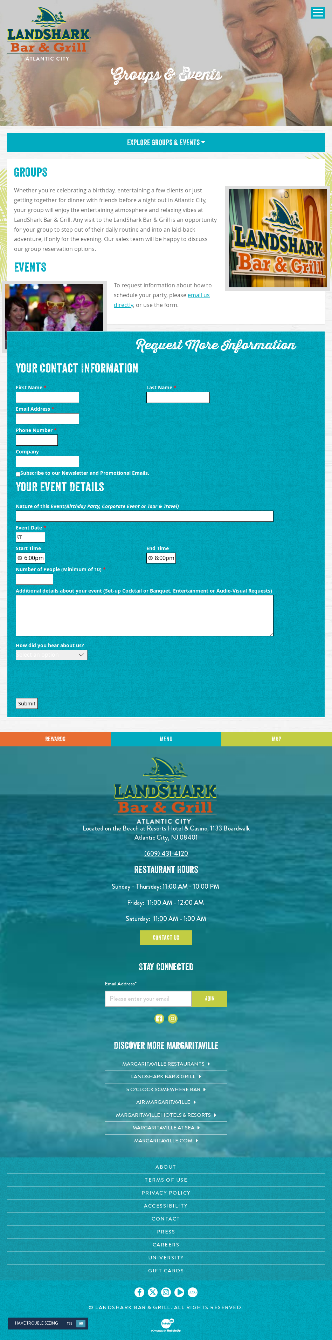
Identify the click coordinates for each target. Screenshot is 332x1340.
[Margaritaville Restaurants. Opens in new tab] (166, 1064)
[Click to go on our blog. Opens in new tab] (193, 1292)
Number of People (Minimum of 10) (61, 569)
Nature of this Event (98, 506)
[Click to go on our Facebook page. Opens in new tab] (139, 1292)
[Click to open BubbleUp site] (166, 1325)
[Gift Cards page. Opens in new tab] (166, 1271)
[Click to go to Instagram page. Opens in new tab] (173, 1019)
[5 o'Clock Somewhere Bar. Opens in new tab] (166, 1089)
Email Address (35, 408)
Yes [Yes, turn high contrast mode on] (69, 1323)
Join (210, 998)
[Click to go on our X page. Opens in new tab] (153, 1292)
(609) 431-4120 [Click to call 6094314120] (166, 853)
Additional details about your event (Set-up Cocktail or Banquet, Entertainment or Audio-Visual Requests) (145, 590)
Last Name (161, 387)
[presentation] (69, 677)
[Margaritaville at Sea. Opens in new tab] (166, 1128)
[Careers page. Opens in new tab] (166, 1245)
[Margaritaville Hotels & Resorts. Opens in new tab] (166, 1115)
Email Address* (121, 983)
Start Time (28, 548)
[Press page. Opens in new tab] (166, 1232)
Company (27, 451)
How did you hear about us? (50, 645)
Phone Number (36, 430)
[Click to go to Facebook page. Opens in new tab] (159, 1019)
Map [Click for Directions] (276, 739)
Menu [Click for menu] (166, 739)
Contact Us (166, 938)
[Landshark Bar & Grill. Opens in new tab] (166, 1077)
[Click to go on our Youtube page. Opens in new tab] (179, 1292)
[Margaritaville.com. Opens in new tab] (166, 1141)
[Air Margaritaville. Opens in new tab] (166, 1102)
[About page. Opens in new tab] (166, 1167)
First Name (31, 387)
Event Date (31, 527)
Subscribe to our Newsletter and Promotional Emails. (84, 473)
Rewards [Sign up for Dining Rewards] (55, 739)
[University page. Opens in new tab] (166, 1258)
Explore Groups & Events (166, 142)
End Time (157, 548)
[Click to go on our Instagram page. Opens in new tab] (166, 1292)
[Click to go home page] (49, 34)
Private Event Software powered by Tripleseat (229, 702)
